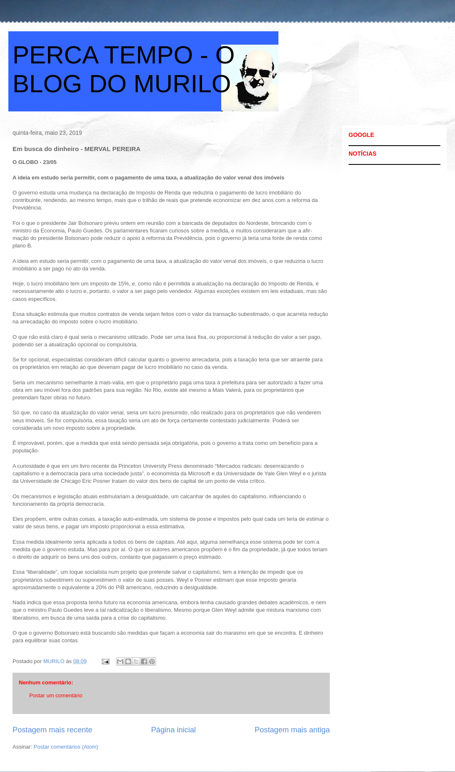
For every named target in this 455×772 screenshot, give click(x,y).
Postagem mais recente (52, 730)
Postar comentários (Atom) (66, 747)
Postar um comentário (55, 695)
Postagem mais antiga (292, 730)
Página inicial (173, 730)
